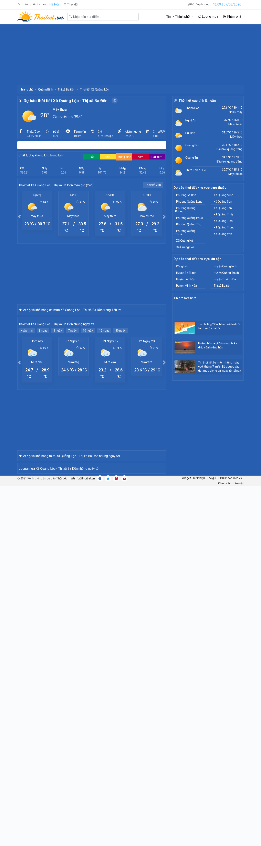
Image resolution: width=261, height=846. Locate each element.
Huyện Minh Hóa (186, 285)
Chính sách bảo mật (231, 702)
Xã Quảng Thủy (223, 214)
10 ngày (88, 403)
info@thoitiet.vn (83, 697)
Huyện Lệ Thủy (185, 279)
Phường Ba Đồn (186, 195)
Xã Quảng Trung (224, 227)
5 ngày (57, 403)
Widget (186, 697)
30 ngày (120, 403)
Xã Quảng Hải (185, 240)
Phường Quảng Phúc (189, 217)
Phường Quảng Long (189, 201)
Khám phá (232, 17)
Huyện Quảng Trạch (226, 272)
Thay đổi (71, 4)
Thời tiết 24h (153, 185)
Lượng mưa (208, 17)
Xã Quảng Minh (223, 195)
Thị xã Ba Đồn (66, 89)
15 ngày (104, 403)
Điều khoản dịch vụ (230, 697)
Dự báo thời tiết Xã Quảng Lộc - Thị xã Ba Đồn (65, 100)
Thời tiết (61, 697)
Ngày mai (27, 403)
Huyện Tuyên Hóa (225, 279)
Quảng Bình (45, 89)
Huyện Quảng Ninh (225, 266)
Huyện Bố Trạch (186, 272)
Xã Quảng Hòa (185, 247)
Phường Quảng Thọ (188, 224)
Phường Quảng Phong (185, 209)
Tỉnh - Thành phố (178, 17)
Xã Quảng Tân (223, 208)
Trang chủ (27, 89)
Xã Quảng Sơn (223, 201)
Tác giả (211, 697)
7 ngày (72, 403)
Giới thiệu (199, 697)
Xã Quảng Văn (223, 234)
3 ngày (43, 403)
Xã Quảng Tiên (223, 221)
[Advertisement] (130, 54)
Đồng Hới (182, 266)
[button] (19, 216)
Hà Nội (54, 4)
